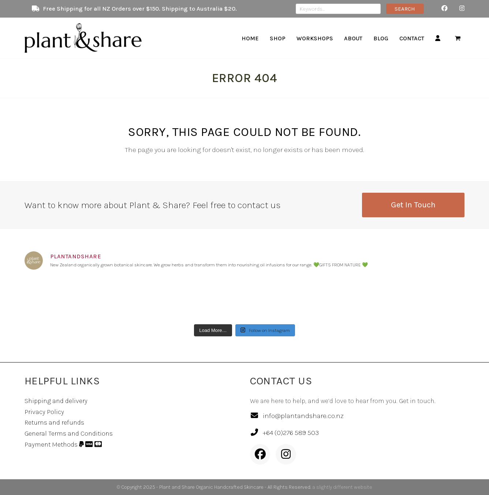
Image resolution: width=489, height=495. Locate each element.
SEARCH (405, 8)
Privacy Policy (44, 412)
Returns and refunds (54, 422)
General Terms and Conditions (69, 433)
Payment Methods (63, 444)
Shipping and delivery (56, 401)
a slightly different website (342, 487)
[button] (457, 38)
